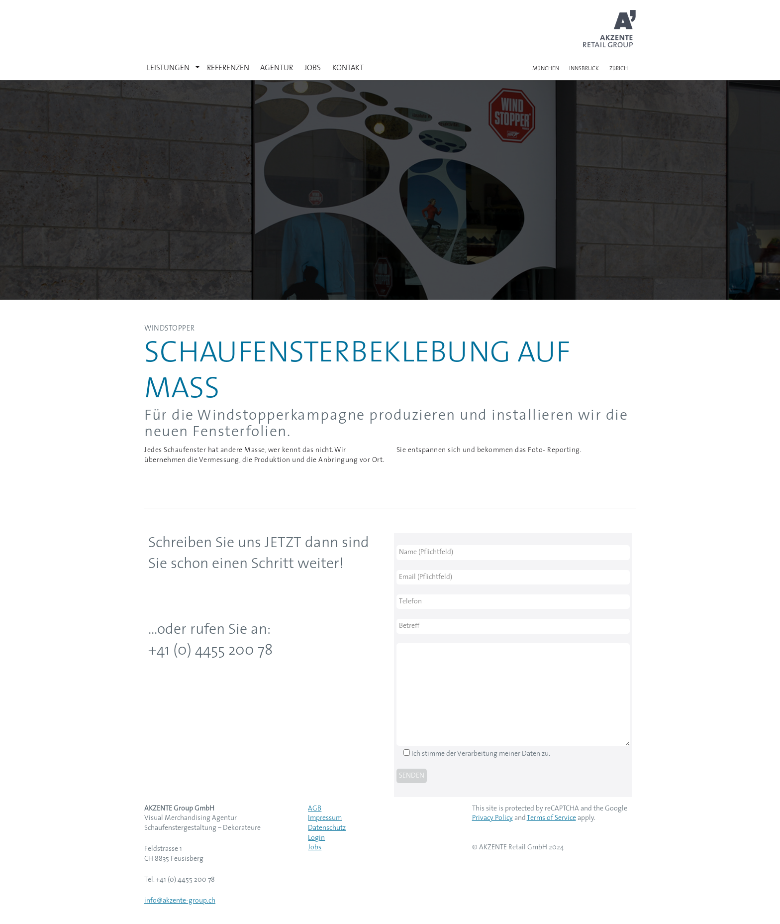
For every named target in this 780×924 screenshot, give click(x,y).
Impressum (325, 818)
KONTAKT (348, 68)
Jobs (314, 847)
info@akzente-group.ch (179, 901)
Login (316, 838)
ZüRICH (618, 69)
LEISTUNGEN (168, 68)
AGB (314, 808)
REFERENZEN (228, 68)
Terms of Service (551, 818)
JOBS (312, 68)
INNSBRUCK (584, 69)
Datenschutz (327, 828)
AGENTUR (276, 68)
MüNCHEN (545, 69)
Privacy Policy (492, 818)
